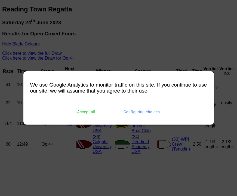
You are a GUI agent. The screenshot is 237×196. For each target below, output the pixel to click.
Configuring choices (141, 112)
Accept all (86, 112)
